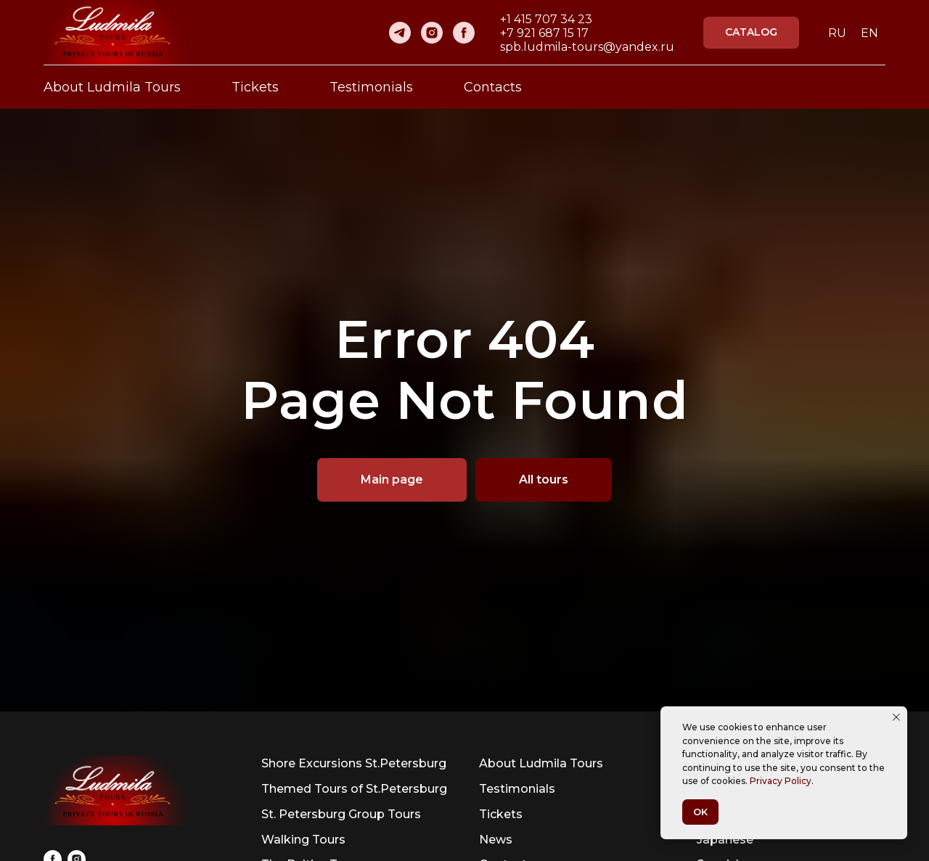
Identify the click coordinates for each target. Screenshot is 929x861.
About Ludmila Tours (112, 87)
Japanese (725, 839)
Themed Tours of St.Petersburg (354, 789)
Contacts (493, 87)
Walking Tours (303, 839)
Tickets (255, 87)
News (495, 839)
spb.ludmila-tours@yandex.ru (587, 47)
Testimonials (371, 87)
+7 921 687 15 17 (544, 33)
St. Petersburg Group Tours (341, 814)
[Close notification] (896, 717)
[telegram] (400, 33)
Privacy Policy (780, 780)
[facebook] (464, 33)
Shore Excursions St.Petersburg (353, 763)
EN (869, 33)
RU (837, 33)
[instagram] (432, 33)
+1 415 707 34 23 (546, 19)
